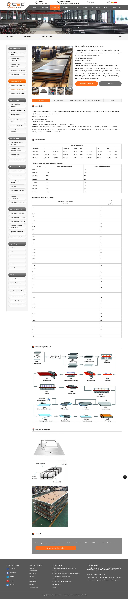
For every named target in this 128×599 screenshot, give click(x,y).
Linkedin (10, 585)
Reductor (13, 248)
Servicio (86, 7)
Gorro (12, 260)
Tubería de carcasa (16, 279)
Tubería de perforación (17, 301)
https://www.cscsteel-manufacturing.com (106, 580)
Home (34, 7)
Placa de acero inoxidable (17, 93)
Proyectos (96, 7)
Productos (55, 7)
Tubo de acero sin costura (17, 171)
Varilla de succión (15, 287)
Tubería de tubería (15, 283)
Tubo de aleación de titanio (18, 74)
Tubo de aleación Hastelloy (18, 221)
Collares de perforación (17, 305)
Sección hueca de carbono (18, 70)
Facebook (10, 569)
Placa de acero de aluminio (18, 85)
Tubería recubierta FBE (17, 126)
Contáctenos (116, 7)
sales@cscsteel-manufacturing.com (69, 3)
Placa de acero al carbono (18, 89)
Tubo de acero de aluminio (18, 213)
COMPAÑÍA (45, 7)
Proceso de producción (77, 100)
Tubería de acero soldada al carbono (64, 568)
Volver (120, 36)
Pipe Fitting (56, 584)
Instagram (11, 573)
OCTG (55, 587)
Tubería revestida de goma (18, 110)
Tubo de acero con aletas (17, 202)
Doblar (12, 252)
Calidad (75, 7)
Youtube (10, 581)
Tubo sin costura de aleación (62, 582)
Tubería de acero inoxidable (61, 576)
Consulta (112, 100)
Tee (12, 256)
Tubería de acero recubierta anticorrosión (66, 573)
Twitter (10, 577)
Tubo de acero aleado (16, 237)
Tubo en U (13, 186)
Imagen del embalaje (94, 100)
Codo (12, 264)
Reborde (13, 268)
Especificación (58, 100)
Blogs (106, 7)
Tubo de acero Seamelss (60, 579)
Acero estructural (47, 36)
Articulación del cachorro (17, 297)
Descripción (40, 100)
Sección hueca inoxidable (17, 160)
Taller (65, 7)
